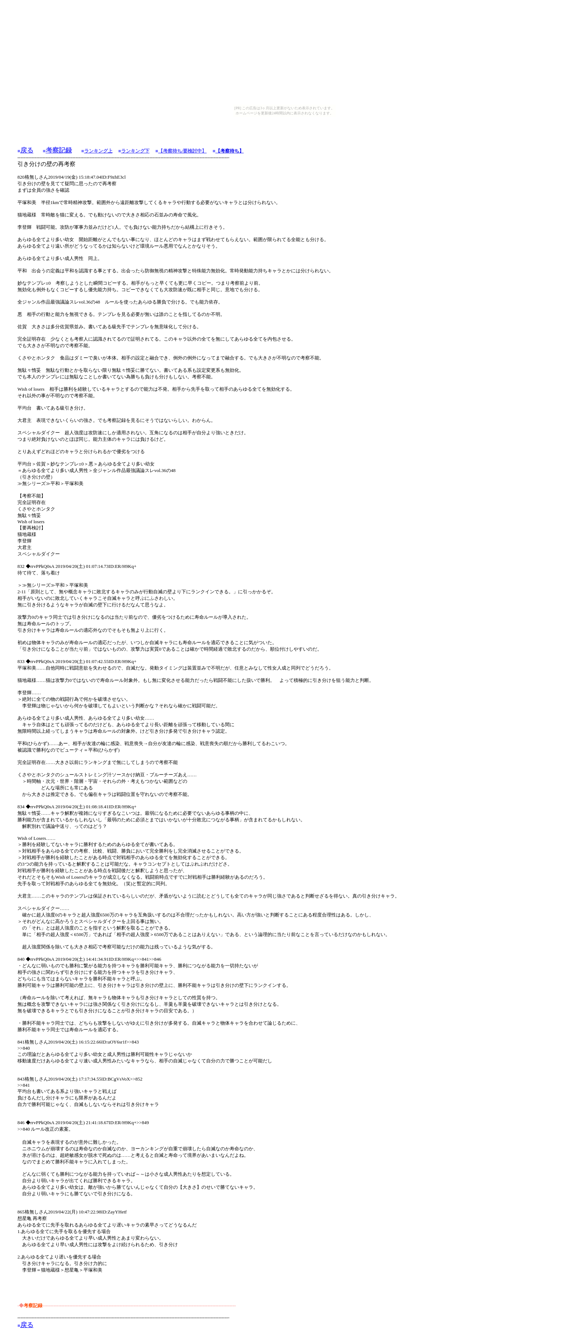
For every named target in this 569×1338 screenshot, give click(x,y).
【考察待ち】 (230, 151)
